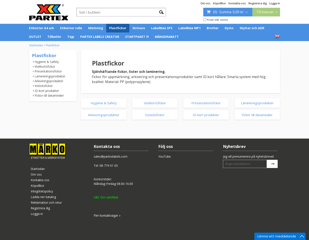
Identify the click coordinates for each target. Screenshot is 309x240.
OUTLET (35, 37)
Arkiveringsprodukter (49, 81)
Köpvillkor (219, 3)
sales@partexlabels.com (110, 156)
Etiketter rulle (71, 28)
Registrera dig (257, 3)
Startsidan (36, 45)
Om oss (205, 3)
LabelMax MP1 (189, 28)
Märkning (95, 28)
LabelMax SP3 (161, 28)
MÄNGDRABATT (167, 37)
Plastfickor (117, 28)
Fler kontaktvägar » (107, 215)
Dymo (229, 28)
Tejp (70, 37)
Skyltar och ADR (252, 28)
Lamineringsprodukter (50, 76)
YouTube (164, 156)
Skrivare (138, 28)
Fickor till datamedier (49, 95)
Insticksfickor (44, 86)
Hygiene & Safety (47, 62)
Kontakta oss (237, 3)
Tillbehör (54, 37)
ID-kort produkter (47, 91)
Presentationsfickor (48, 71)
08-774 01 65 (108, 165)
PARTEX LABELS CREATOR (99, 37)
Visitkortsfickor (45, 66)
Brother (213, 28)
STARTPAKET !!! (137, 37)
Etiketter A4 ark (41, 28)
